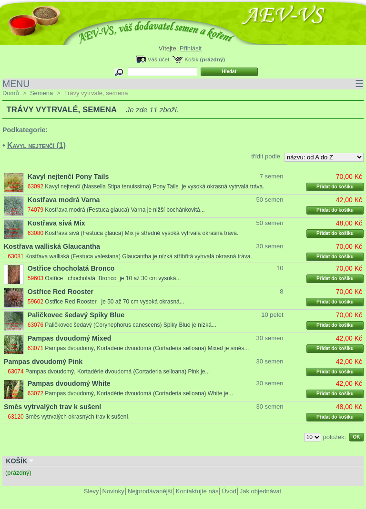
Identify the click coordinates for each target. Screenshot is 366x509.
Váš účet (158, 59)
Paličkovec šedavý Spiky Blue (76, 315)
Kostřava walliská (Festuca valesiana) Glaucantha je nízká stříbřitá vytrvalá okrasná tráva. (138, 256)
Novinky (113, 491)
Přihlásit (191, 48)
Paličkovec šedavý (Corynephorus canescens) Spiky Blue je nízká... (130, 325)
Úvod (229, 491)
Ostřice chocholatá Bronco (71, 268)
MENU (183, 83)
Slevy (91, 491)
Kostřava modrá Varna (64, 200)
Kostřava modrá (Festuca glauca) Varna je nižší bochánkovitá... (124, 209)
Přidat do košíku (335, 186)
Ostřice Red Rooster (60, 291)
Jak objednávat (260, 491)
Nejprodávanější (150, 491)
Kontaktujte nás (197, 491)
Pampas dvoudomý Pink (43, 361)
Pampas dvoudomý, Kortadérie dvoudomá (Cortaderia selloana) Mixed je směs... (147, 348)
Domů (10, 93)
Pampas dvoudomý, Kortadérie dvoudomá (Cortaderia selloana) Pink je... (117, 371)
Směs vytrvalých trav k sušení (52, 407)
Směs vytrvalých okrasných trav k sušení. (77, 416)
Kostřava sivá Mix (56, 223)
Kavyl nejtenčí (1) (36, 145)
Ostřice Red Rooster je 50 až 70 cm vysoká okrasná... (114, 301)
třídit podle (265, 156)
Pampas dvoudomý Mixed (70, 338)
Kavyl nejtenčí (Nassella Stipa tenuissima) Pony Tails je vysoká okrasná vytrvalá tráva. (154, 186)
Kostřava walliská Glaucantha (52, 246)
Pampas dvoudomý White (69, 383)
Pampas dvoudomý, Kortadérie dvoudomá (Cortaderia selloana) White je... (139, 393)
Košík (191, 59)
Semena (41, 93)
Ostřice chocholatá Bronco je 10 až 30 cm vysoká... (113, 278)
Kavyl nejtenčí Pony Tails (68, 176)
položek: (334, 436)
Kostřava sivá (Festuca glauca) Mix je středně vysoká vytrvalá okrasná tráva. (141, 233)
